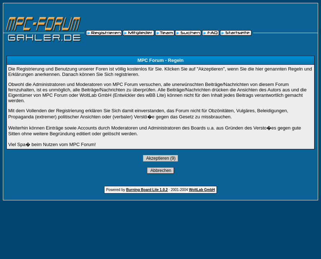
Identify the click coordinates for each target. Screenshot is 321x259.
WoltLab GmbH (202, 190)
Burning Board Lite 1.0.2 (147, 190)
